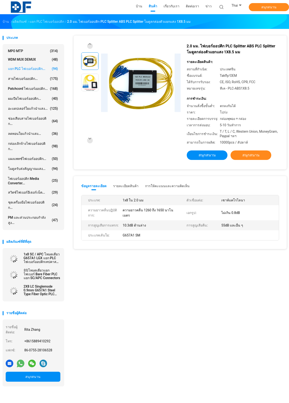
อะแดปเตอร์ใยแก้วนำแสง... (33, 108)
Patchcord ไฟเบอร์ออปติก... (33, 88)
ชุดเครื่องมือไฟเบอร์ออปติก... (33, 204)
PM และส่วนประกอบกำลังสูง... (33, 220)
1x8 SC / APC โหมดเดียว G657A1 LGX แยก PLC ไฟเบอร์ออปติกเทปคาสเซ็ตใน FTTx (42, 258)
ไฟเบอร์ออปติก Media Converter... (33, 181)
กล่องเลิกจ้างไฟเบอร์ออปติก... (33, 146)
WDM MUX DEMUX (33, 59)
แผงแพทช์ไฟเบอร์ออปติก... (33, 158)
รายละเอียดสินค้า (125, 186)
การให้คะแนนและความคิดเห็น (167, 186)
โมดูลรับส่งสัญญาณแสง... (33, 168)
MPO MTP (33, 51)
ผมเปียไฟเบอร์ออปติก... (33, 98)
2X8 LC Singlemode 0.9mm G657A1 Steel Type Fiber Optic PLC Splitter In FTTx (39, 290)
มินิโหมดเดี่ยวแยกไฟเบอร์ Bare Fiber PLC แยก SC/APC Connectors (42, 274)
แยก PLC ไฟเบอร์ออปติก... (33, 68)
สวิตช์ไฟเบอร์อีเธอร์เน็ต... (33, 192)
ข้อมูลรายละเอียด (94, 186)
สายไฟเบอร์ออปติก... (33, 78)
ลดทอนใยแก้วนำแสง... (33, 133)
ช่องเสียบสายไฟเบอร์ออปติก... (33, 121)
